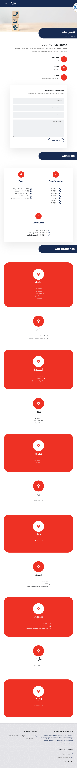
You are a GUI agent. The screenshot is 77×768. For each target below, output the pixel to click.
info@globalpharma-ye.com (50, 78)
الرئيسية (73, 36)
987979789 (56, 69)
